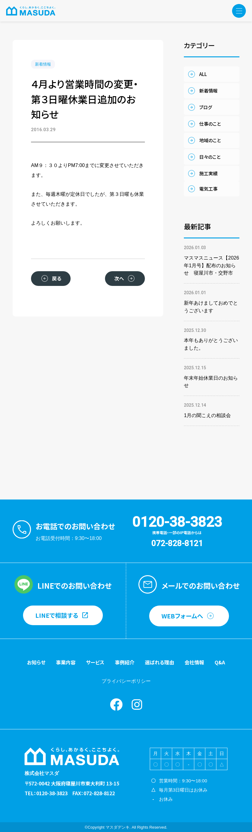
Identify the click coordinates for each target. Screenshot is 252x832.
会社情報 (194, 662)
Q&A (220, 662)
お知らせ (36, 662)
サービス (95, 662)
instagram (137, 704)
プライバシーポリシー (126, 681)
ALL (203, 74)
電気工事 (208, 188)
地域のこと (210, 140)
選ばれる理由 (159, 662)
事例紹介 (124, 662)
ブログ (205, 107)
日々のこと (209, 157)
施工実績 (208, 173)
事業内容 (66, 662)
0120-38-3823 (177, 522)
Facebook (116, 704)
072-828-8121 (177, 543)
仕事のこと (210, 123)
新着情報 (43, 64)
